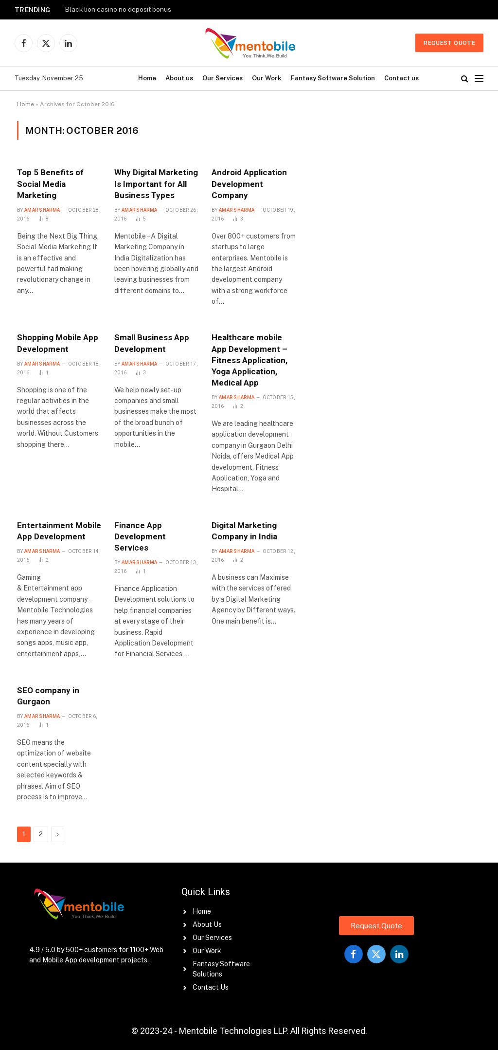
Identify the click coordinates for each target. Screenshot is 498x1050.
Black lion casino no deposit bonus (118, 9)
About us (179, 78)
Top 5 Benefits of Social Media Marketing (50, 183)
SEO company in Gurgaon (48, 695)
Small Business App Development (151, 342)
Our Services (222, 78)
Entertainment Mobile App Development (59, 530)
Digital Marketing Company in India (244, 530)
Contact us (401, 78)
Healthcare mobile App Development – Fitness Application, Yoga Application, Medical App (249, 359)
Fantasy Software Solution (333, 78)
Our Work (267, 78)
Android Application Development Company (249, 183)
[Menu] (479, 79)
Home (147, 78)
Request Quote (449, 42)
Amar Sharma (42, 210)
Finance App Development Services (140, 536)
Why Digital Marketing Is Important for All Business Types (156, 183)
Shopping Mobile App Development (57, 342)
